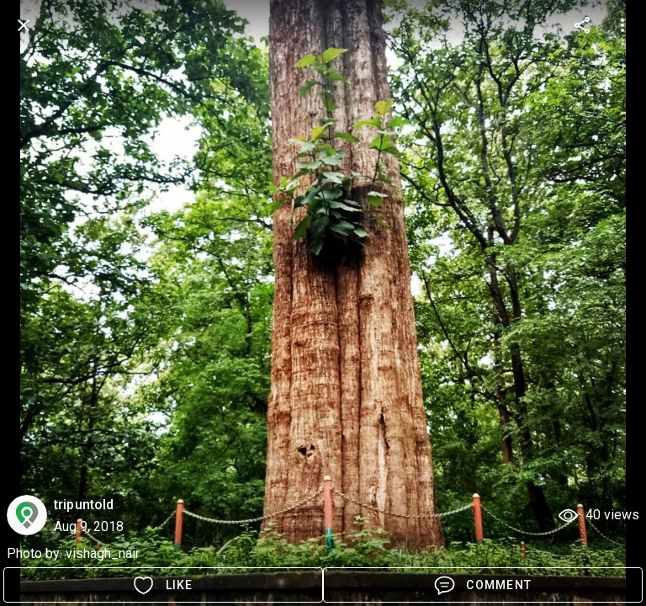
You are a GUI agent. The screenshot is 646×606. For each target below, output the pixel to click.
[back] (23, 25)
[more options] (582, 25)
